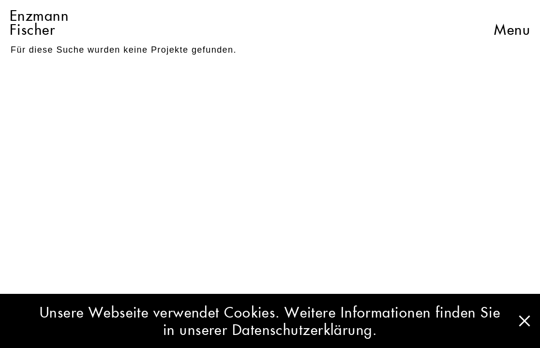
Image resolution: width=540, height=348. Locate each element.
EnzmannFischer (39, 23)
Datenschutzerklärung (302, 329)
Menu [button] (512, 23)
